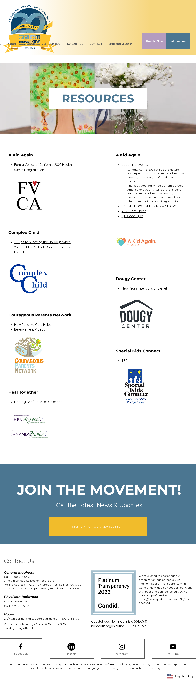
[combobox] (178, 676)
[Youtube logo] (173, 647)
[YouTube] (173, 654)
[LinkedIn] (71, 654)
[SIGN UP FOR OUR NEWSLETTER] (98, 526)
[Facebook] (20, 654)
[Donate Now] (154, 41)
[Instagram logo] (122, 647)
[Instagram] (121, 654)
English (175, 676)
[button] (11, 44)
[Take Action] (178, 41)
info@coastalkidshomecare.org (33, 580)
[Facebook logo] (21, 646)
